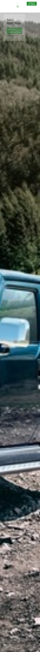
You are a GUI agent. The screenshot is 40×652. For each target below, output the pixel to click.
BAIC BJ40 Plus (14, 22)
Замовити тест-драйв (31, 3)
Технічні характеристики (14, 31)
